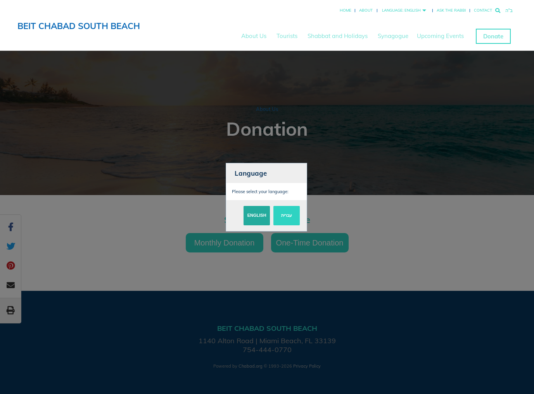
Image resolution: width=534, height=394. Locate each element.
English (256, 215)
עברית (286, 215)
